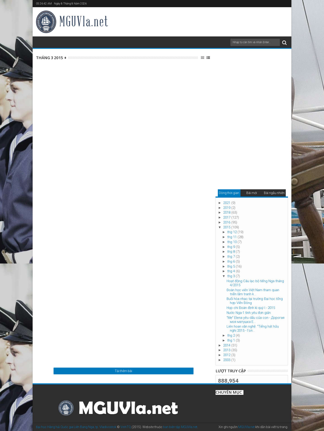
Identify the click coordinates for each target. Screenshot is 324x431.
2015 (227, 227)
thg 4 (231, 271)
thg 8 (231, 252)
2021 (227, 203)
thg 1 (231, 340)
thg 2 (231, 335)
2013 (227, 350)
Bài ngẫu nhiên (274, 193)
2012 (227, 355)
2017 (227, 217)
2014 (227, 345)
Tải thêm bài (123, 371)
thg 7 (231, 257)
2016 (227, 222)
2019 (227, 208)
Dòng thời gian (229, 193)
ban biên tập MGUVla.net (180, 427)
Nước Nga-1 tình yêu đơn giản (249, 313)
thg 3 (231, 276)
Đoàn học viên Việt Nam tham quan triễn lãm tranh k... (253, 292)
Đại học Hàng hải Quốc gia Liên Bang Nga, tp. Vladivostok (76, 427)
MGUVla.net (246, 427)
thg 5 (231, 266)
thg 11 (232, 237)
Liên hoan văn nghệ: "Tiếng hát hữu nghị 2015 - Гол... (253, 328)
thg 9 (231, 247)
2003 (227, 360)
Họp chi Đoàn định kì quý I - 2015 (251, 308)
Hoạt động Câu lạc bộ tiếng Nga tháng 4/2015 (255, 283)
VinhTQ (125, 427)
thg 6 (231, 261)
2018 (227, 212)
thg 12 (232, 232)
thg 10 (232, 242)
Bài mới (251, 193)
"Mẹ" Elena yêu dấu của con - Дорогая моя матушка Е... (255, 320)
